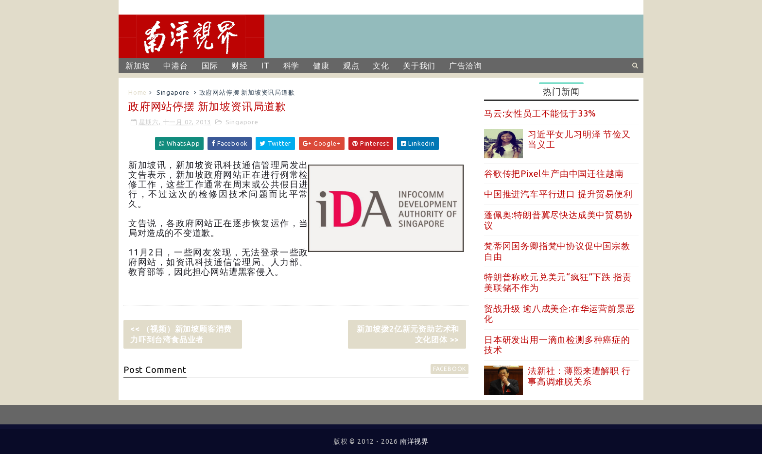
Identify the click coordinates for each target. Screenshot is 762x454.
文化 (381, 65)
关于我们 (419, 65)
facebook (449, 369)
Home (137, 92)
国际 (210, 65)
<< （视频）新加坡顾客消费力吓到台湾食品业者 (181, 334)
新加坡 (137, 65)
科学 (291, 65)
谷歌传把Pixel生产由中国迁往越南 (553, 173)
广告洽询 (465, 65)
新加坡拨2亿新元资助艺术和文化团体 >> (408, 334)
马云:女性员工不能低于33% (540, 113)
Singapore (173, 92)
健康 (321, 65)
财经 (239, 65)
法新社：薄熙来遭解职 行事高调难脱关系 (579, 376)
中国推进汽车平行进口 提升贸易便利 (558, 194)
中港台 (175, 65)
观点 (351, 65)
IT (265, 65)
